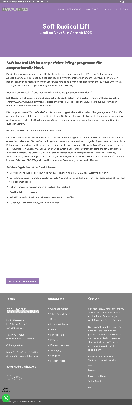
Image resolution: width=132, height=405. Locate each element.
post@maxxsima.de (24, 338)
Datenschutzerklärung (97, 376)
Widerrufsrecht (94, 381)
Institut (107, 9)
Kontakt (126, 9)
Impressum (92, 370)
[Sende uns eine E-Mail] (126, 2)
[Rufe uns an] (129, 2)
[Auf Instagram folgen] (123, 2)
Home (61, 9)
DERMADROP (75, 9)
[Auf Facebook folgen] (120, 2)
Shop (116, 9)
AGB (90, 387)
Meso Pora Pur (93, 9)
